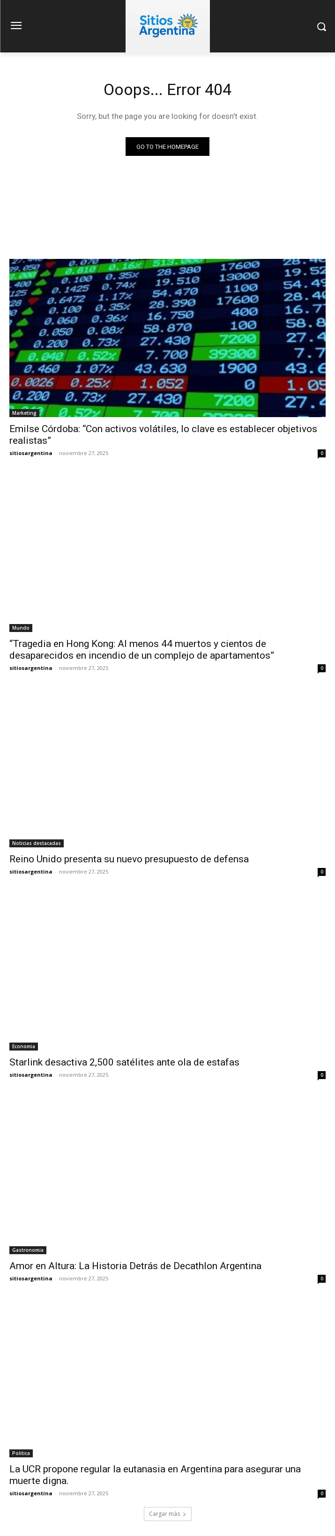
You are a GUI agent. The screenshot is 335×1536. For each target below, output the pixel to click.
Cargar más (167, 1514)
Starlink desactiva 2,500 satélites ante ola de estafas (124, 1062)
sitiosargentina (30, 452)
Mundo (21, 628)
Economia (23, 1046)
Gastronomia (28, 1250)
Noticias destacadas (36, 843)
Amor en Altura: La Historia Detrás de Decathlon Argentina (135, 1265)
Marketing (24, 413)
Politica (21, 1453)
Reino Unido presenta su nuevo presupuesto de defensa (129, 859)
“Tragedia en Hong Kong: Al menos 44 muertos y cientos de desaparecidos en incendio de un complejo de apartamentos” (141, 649)
